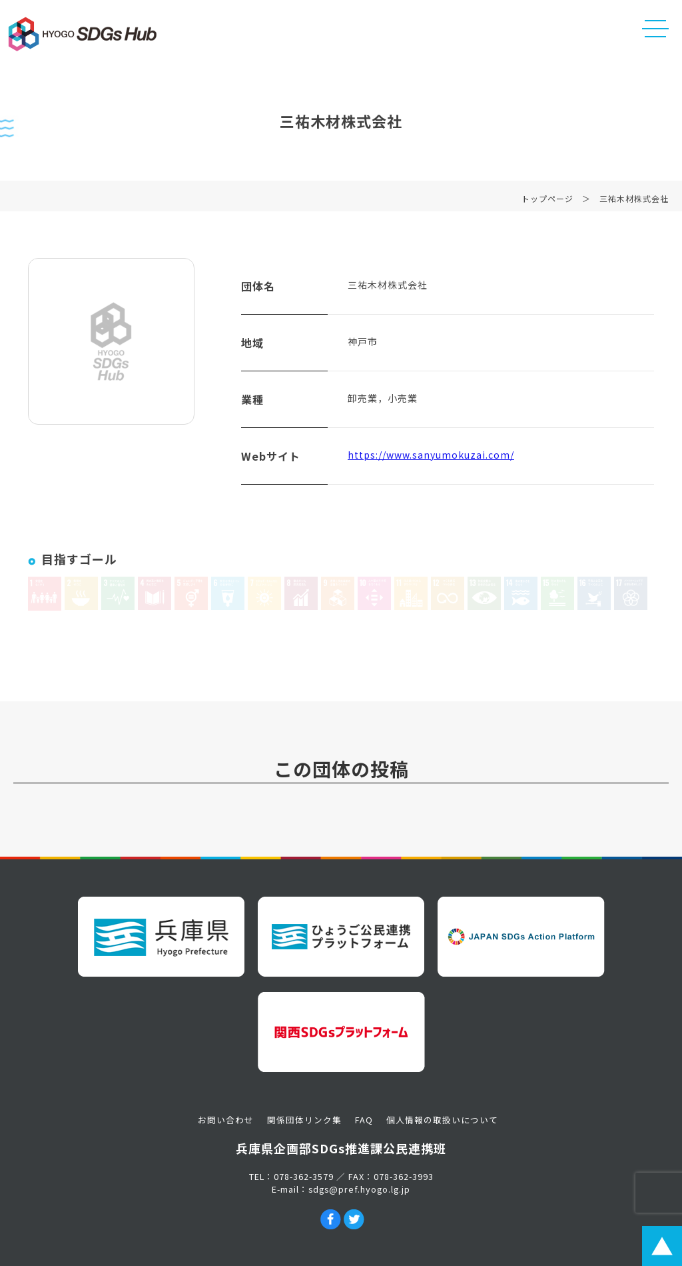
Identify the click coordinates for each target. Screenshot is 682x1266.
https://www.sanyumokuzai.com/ (431, 457)
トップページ (547, 201)
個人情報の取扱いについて (442, 1119)
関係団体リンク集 (304, 1119)
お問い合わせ (226, 1119)
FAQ (364, 1119)
